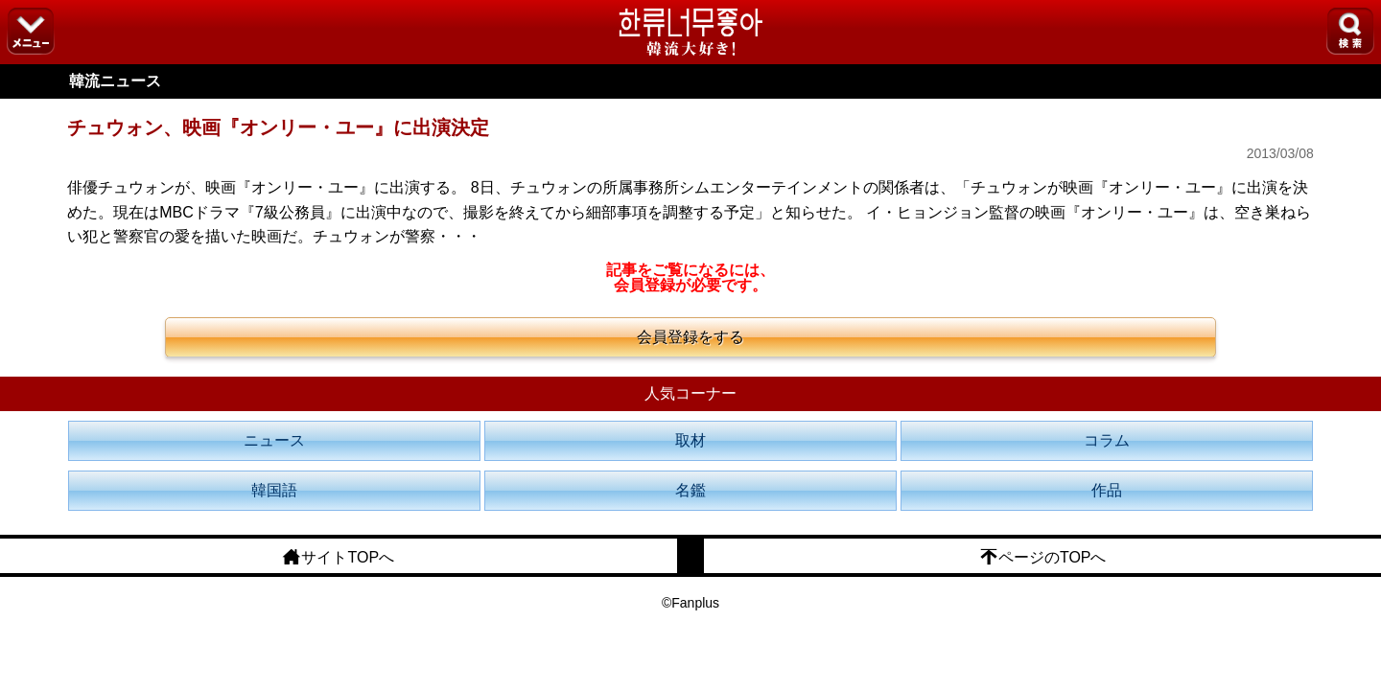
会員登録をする (690, 337)
